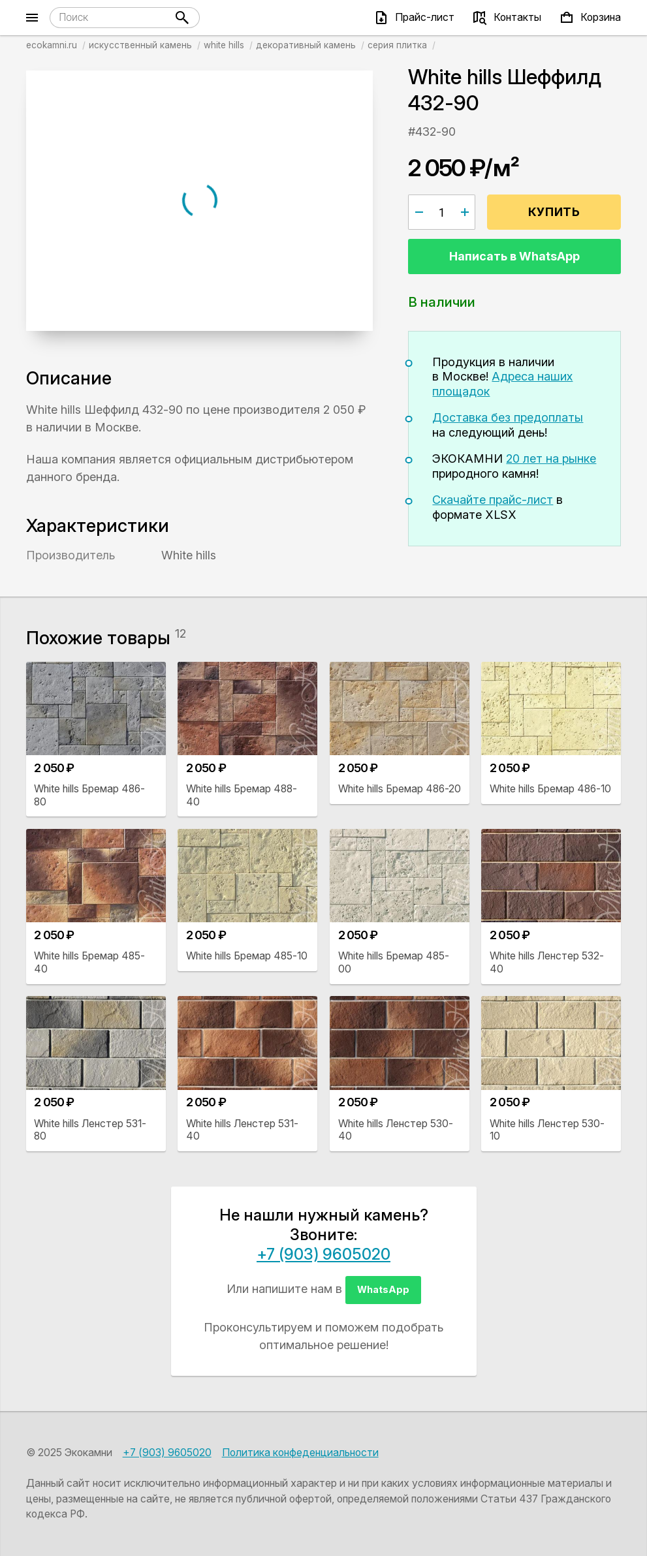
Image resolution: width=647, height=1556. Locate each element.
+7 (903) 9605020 (323, 1254)
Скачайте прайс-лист (492, 499)
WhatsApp (383, 1289)
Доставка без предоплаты (507, 417)
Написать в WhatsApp (514, 256)
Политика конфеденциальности (300, 1452)
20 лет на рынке (551, 458)
